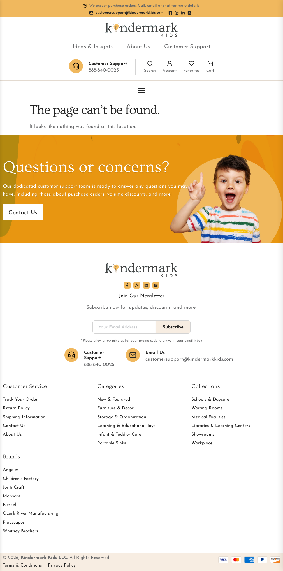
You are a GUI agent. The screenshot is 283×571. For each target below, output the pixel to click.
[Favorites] (191, 63)
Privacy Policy (62, 565)
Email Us (155, 353)
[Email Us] (133, 355)
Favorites (192, 71)
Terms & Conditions (22, 565)
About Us (138, 47)
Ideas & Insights (93, 47)
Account (170, 71)
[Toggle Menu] (141, 90)
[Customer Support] (71, 355)
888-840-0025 (104, 70)
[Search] (150, 63)
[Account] (169, 63)
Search (150, 71)
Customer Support (187, 47)
